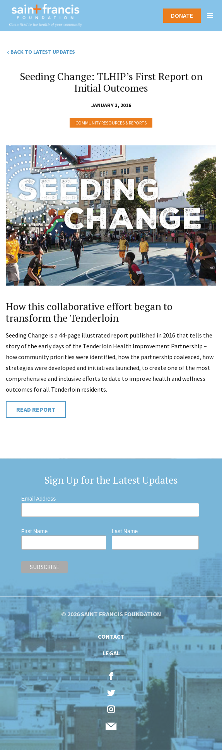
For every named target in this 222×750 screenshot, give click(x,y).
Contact (111, 636)
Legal (111, 653)
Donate (182, 15)
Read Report (35, 409)
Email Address (38, 499)
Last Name (125, 531)
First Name (34, 531)
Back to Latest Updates (42, 51)
